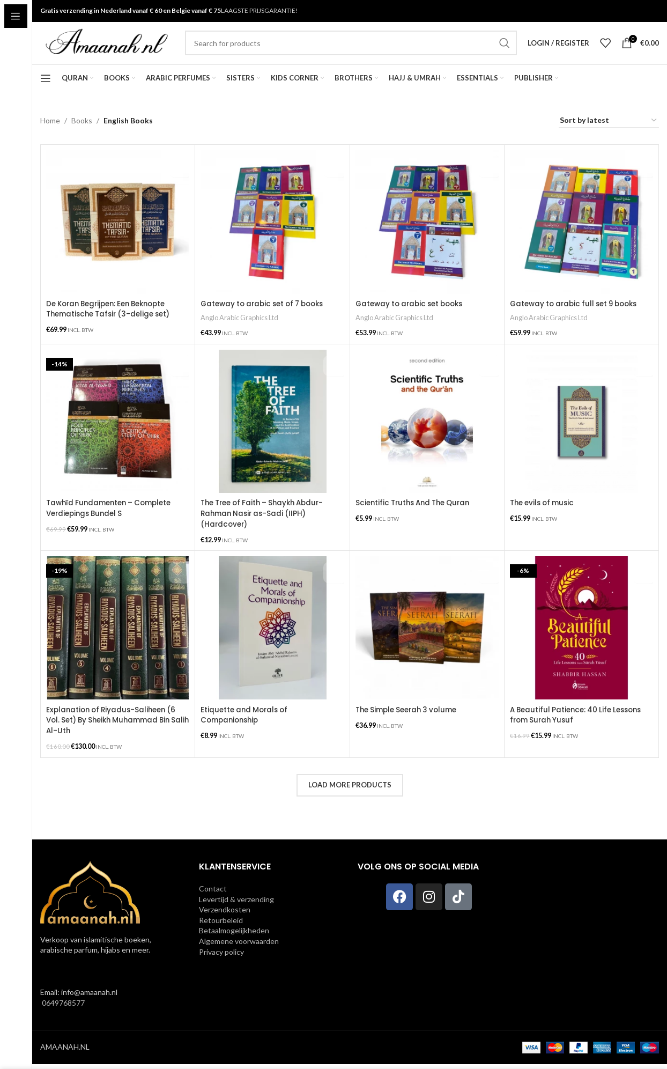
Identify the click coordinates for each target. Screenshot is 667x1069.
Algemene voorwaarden (239, 945)
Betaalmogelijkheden (234, 935)
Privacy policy (221, 956)
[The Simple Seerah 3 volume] (427, 635)
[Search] (351, 50)
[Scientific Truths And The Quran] (427, 432)
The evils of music (545, 513)
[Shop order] (609, 135)
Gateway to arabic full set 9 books (578, 317)
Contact (213, 893)
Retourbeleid (221, 924)
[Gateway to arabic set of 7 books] (272, 236)
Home (50, 134)
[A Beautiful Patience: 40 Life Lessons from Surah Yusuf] (581, 635)
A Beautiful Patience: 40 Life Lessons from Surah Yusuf (580, 722)
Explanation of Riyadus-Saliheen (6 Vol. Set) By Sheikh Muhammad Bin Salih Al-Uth (114, 727)
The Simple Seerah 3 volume (410, 717)
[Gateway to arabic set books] (427, 236)
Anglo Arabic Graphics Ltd (242, 331)
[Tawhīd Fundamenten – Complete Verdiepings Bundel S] (117, 432)
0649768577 (62, 1007)
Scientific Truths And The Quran (417, 513)
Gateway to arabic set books (413, 317)
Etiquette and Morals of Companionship (247, 722)
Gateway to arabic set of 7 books (267, 317)
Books (81, 134)
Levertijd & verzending (236, 903)
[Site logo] (107, 49)
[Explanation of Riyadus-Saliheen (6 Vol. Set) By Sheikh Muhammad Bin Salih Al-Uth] (117, 635)
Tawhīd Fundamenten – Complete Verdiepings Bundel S (113, 519)
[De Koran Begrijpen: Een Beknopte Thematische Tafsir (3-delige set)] (117, 236)
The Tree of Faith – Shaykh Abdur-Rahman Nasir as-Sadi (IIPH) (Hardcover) (267, 524)
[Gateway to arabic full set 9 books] (581, 236)
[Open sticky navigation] (45, 92)
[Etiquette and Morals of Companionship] (272, 635)
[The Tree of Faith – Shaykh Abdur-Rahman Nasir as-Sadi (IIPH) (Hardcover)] (272, 432)
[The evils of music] (581, 432)
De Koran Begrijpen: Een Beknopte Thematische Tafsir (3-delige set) (112, 323)
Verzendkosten (224, 914)
